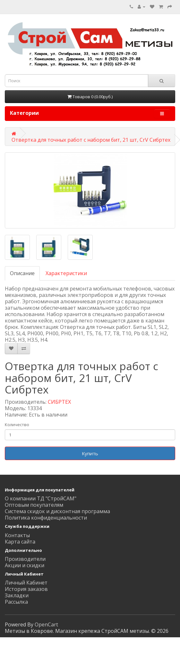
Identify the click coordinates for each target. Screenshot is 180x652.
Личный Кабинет (26, 582)
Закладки (17, 595)
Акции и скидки (24, 565)
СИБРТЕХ (59, 401)
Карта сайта (20, 541)
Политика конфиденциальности (46, 517)
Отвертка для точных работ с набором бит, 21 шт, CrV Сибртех (91, 139)
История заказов (26, 588)
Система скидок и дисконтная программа (57, 511)
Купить (90, 453)
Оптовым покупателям (34, 504)
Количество (17, 424)
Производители (25, 558)
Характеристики (66, 273)
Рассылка (16, 601)
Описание (22, 273)
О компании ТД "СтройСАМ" (40, 498)
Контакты (17, 535)
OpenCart (46, 624)
